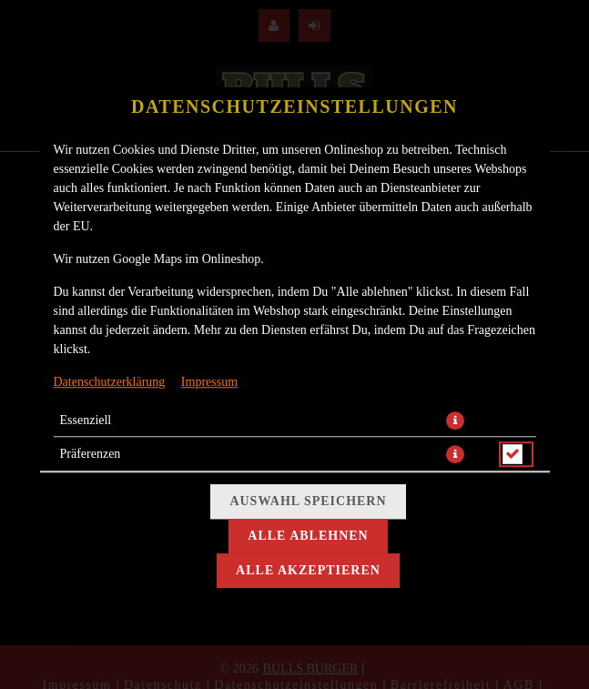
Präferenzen (90, 454)
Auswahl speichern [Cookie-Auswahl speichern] (307, 501)
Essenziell (86, 420)
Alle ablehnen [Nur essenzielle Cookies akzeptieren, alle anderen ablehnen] (308, 535)
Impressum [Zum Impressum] (209, 382)
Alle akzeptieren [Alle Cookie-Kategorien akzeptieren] (308, 570)
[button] (455, 420)
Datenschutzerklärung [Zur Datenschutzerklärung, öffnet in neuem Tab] (110, 382)
